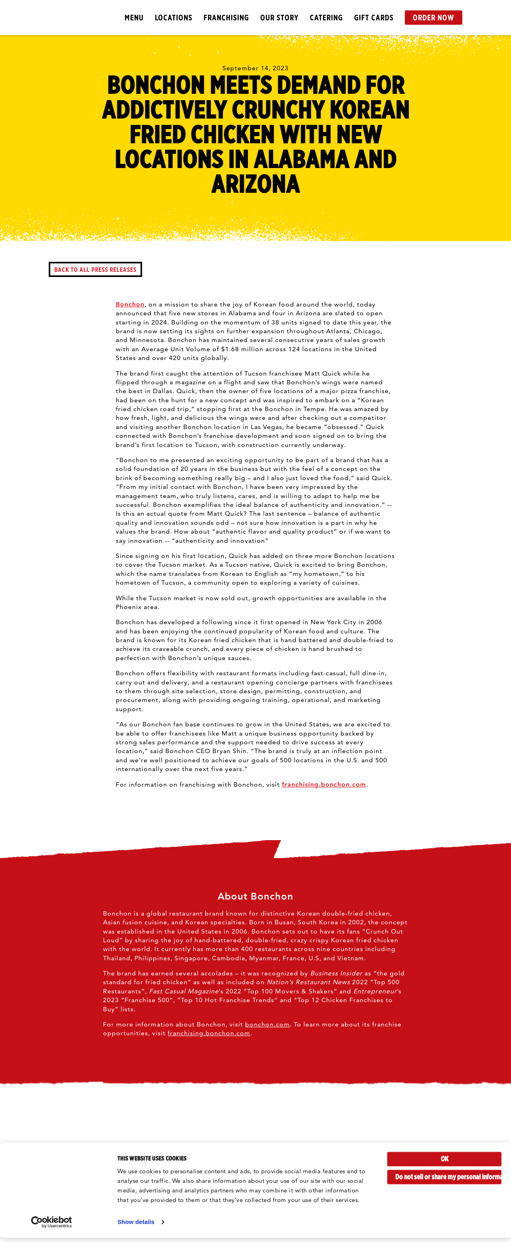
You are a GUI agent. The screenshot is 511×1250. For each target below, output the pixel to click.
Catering (326, 17)
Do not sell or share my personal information (448, 1189)
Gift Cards (374, 17)
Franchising (226, 17)
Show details (135, 1234)
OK (444, 1171)
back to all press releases (95, 269)
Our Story (279, 17)
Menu (134, 17)
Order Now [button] (433, 17)
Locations (173, 17)
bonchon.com (267, 1024)
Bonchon (130, 304)
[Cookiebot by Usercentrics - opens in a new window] (52, 1234)
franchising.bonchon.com (324, 784)
